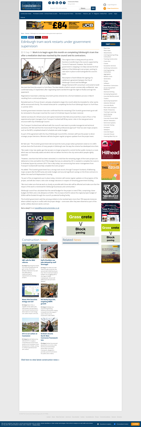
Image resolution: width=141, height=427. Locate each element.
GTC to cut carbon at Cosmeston (29, 335)
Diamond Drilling (109, 92)
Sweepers (107, 129)
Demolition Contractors (111, 85)
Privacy (97, 417)
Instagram (49, 2)
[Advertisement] (60, 385)
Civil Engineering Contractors (109, 71)
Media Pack (103, 13)
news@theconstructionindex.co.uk (47, 208)
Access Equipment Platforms (109, 88)
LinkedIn (57, 2)
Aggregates (107, 74)
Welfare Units (108, 76)
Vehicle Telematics (109, 120)
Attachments (108, 53)
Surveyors (107, 127)
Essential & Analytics (104, 424)
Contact (49, 417)
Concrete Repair (109, 132)
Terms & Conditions (105, 417)
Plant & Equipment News (66, 13)
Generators (107, 79)
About (53, 417)
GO (93, 8)
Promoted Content (38, 13)
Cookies (82, 417)
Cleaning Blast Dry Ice (110, 136)
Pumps (106, 81)
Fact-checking (75, 417)
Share (23, 37)
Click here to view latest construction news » (40, 360)
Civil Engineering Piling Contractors (111, 56)
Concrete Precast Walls (111, 118)
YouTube (60, 2)
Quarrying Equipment (110, 101)
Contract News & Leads (50, 13)
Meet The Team (60, 417)
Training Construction (110, 59)
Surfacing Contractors (110, 68)
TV (92, 13)
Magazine (96, 13)
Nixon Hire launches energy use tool (29, 300)
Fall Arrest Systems (110, 123)
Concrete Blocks (109, 105)
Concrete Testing (109, 125)
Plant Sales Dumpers (110, 107)
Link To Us (68, 417)
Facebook (64, 2)
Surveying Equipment (110, 94)
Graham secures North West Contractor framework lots (49, 337)
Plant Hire (107, 48)
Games (110, 13)
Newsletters (113, 8)
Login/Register (112, 5)
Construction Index (31, 5)
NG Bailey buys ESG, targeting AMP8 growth (48, 301)
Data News (78, 13)
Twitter (53, 2)
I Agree (135, 424)
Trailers (106, 98)
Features (85, 13)
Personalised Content (121, 424)
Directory (119, 417)
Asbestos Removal (109, 103)
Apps (115, 13)
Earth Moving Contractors (108, 115)
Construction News (26, 13)
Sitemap (114, 417)
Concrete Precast (109, 134)
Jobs (90, 13)
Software (106, 83)
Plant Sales (107, 50)
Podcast (23, 17)
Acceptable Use (90, 417)
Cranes (106, 63)
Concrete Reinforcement (111, 96)
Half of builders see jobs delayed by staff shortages (48, 262)
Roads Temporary (109, 110)
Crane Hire (107, 61)
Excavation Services (110, 66)
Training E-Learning (110, 112)
